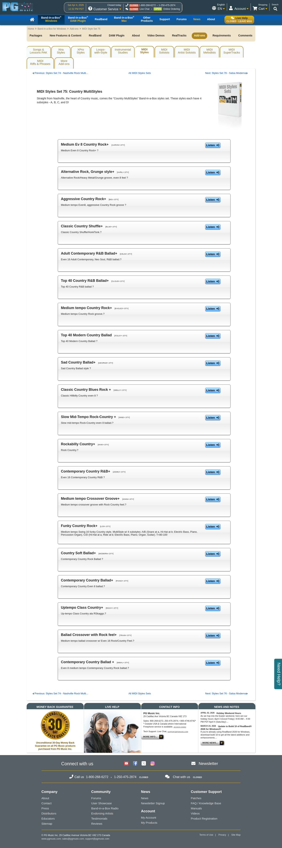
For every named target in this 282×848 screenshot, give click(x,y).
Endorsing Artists (102, 813)
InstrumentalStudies (123, 51)
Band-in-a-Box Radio (104, 808)
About (136, 35)
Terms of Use (206, 834)
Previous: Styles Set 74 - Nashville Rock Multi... (61, 73)
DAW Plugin (116, 35)
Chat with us (181, 777)
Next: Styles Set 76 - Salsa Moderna (225, 73)
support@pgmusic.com (178, 732)
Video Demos (155, 35)
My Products (149, 822)
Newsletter (208, 763)
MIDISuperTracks (231, 51)
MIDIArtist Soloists (187, 51)
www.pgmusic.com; (52, 838)
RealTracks (179, 35)
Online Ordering (171, 9)
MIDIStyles (144, 51)
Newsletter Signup (153, 803)
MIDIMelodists (209, 51)
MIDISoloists (164, 51)
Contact (47, 803)
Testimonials (99, 818)
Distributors (49, 813)
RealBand (95, 35)
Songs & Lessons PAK (38, 51)
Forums (96, 798)
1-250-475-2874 (167, 5)
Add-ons (74, 28)
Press (45, 808)
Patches (196, 798)
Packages (36, 35)
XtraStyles (61, 51)
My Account (148, 817)
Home (31, 28)
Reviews (96, 823)
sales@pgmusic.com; (73, 838)
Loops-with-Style (100, 51)
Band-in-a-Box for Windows (52, 28)
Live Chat (145, 9)
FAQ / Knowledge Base (206, 803)
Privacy (222, 834)
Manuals (196, 808)
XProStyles (81, 51)
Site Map (235, 834)
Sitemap (47, 823)
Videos (195, 813)
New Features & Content (65, 35)
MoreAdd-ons (64, 62)
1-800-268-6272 (147, 5)
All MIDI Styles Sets (139, 73)
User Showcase (101, 803)
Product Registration (204, 818)
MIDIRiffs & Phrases (40, 62)
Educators (48, 818)
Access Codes (180, 727)
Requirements (221, 35)
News (144, 798)
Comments (245, 35)
